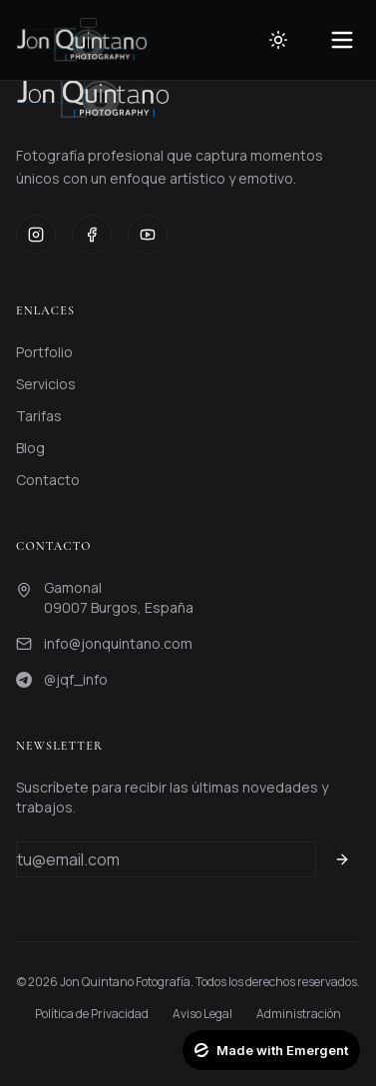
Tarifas (39, 415)
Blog (30, 447)
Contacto (48, 479)
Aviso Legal (202, 1014)
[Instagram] (36, 235)
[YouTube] (148, 235)
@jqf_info (76, 679)
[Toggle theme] (278, 40)
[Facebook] (92, 235)
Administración (298, 1014)
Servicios (46, 383)
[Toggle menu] (342, 40)
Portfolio (44, 351)
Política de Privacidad (92, 1014)
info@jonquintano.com (118, 643)
